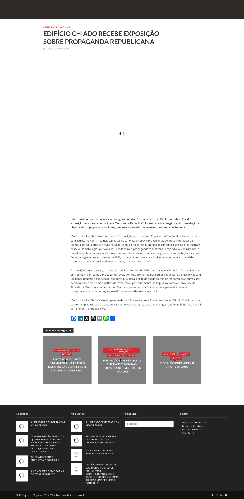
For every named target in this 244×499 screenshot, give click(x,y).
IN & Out (75, 350)
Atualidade (50, 27)
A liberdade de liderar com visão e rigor (48, 424)
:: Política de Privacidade (193, 422)
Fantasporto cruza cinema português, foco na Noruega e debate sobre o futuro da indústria (67, 365)
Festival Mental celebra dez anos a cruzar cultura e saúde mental (101, 439)
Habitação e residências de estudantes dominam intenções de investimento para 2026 (122, 366)
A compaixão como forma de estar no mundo (47, 473)
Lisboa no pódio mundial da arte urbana (177, 365)
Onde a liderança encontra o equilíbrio (45, 458)
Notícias (65, 27)
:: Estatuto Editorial (190, 429)
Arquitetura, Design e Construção (121, 350)
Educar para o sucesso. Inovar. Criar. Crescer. (100, 452)
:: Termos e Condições (192, 426)
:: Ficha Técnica (188, 433)
